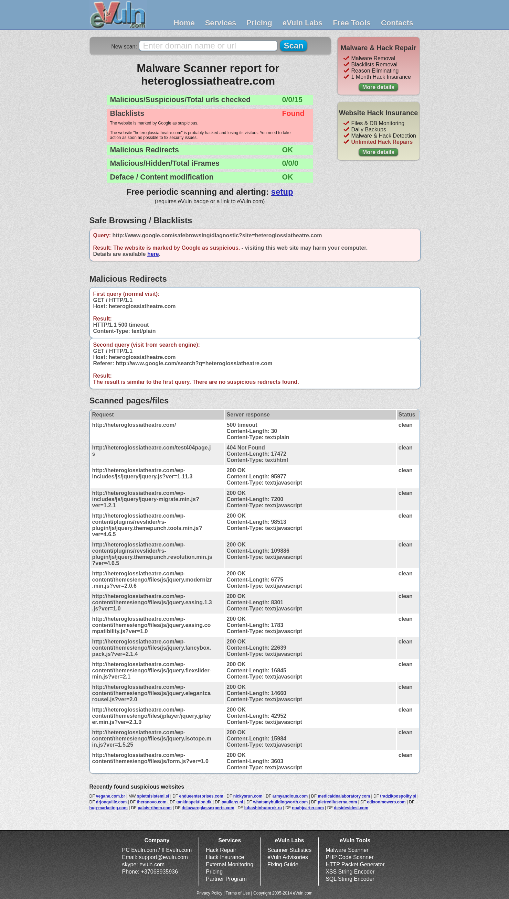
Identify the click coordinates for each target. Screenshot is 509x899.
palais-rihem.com (155, 807)
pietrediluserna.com (337, 802)
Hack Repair (221, 850)
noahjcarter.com (308, 807)
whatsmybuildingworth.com (280, 802)
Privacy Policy (209, 893)
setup (282, 191)
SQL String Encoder (350, 879)
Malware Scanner (347, 850)
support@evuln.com (163, 857)
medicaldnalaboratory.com (344, 796)
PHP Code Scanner (349, 857)
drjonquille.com (111, 802)
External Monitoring (229, 864)
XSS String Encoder (350, 872)
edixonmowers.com (386, 802)
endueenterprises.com (201, 796)
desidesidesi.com (351, 807)
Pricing (259, 23)
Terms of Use (238, 893)
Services (220, 23)
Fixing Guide (282, 864)
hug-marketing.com (108, 807)
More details (378, 87)
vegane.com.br (110, 796)
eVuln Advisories (287, 857)
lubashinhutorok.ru (263, 807)
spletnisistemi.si (153, 796)
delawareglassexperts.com (208, 807)
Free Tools (352, 23)
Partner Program (226, 879)
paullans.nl (232, 802)
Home (184, 23)
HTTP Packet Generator (355, 864)
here (153, 254)
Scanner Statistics (289, 850)
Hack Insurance (225, 857)
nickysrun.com (248, 796)
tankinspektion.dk (193, 802)
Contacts (397, 23)
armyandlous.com (290, 796)
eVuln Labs (303, 23)
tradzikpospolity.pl (398, 796)
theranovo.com (151, 802)
